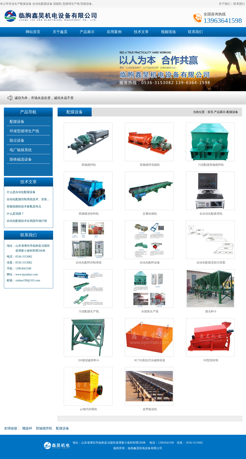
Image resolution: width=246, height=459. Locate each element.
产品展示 (87, 32)
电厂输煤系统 (21, 150)
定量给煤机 (150, 213)
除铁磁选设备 (21, 159)
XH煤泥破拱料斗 (88, 360)
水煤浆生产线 (149, 311)
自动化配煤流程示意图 (211, 262)
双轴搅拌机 (89, 164)
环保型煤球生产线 (24, 131)
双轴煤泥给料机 (89, 213)
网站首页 (33, 32)
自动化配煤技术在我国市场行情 (27, 220)
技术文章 (141, 32)
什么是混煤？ (15, 213)
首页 (210, 112)
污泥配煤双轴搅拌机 (211, 164)
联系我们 (239, 3)
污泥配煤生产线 (89, 311)
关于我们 (224, 3)
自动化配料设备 (150, 262)
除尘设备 (17, 140)
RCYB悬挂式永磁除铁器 (149, 360)
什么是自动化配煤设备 (21, 192)
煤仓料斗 (211, 311)
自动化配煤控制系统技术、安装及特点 (28, 199)
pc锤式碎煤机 (88, 409)
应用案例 (114, 32)
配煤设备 (17, 122)
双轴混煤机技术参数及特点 (24, 206)
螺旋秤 (27, 428)
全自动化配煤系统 (210, 213)
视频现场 (168, 32)
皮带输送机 (150, 409)
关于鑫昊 (60, 32)
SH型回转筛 (211, 360)
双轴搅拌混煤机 (150, 164)
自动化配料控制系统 (89, 262)
